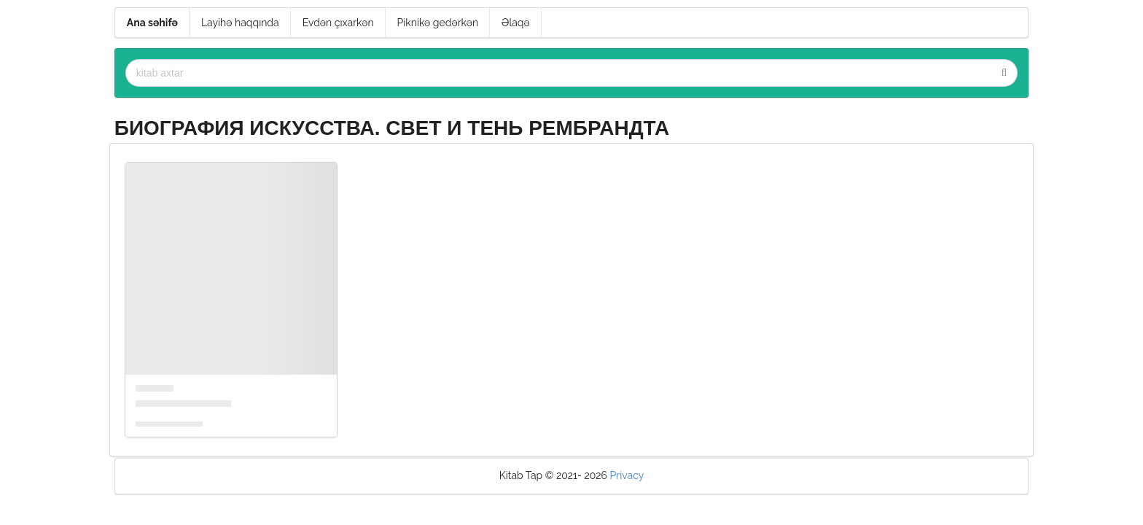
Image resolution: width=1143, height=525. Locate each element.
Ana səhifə (152, 22)
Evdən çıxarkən (338, 22)
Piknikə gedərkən (438, 22)
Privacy (627, 475)
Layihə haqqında (240, 22)
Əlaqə (516, 22)
